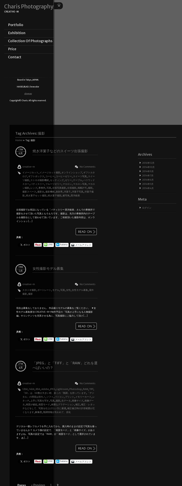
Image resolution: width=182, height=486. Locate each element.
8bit (38, 389)
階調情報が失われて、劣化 (57, 412)
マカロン (67, 184)
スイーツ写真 (80, 176)
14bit (31, 389)
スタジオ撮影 (29, 290)
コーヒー (50, 176)
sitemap (28, 93)
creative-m (28, 166)
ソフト (50, 396)
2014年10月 (148, 167)
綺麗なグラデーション (62, 404)
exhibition (16, 33)
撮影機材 (50, 191)
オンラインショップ (71, 172)
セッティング (57, 180)
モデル (55, 290)
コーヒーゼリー (64, 176)
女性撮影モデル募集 (48, 268)
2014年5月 (147, 184)
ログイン (146, 207)
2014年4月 (148, 188)
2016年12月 (148, 162)
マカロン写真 (80, 184)
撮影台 (40, 191)
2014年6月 (148, 179)
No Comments (87, 166)
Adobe (45, 389)
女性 (68, 290)
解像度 (38, 412)
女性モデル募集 (80, 290)
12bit (25, 389)
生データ (66, 400)
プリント (69, 396)
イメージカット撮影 (50, 172)
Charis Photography (28, 6)
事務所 (42, 187)
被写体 (66, 195)
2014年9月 (148, 171)
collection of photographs (30, 41)
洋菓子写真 (77, 191)
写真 (49, 187)
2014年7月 (147, 175)
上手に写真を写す (39, 400)
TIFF (91, 389)
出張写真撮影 (59, 187)
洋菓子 (67, 191)
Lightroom (62, 389)
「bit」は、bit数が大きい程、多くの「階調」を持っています (54, 392)
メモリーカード (83, 396)
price (12, 49)
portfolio (15, 25)
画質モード (44, 404)
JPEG (52, 389)
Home (18, 140)
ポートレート (44, 290)
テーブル (77, 180)
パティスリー (37, 184)
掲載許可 (82, 187)
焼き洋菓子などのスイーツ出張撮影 (60, 151)
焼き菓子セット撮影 (36, 195)
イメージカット (30, 172)
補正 (77, 404)
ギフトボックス (36, 176)
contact (14, 57)
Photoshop (75, 389)
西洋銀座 (75, 195)
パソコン (59, 396)
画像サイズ (77, 400)
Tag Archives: (30, 133)
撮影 (90, 187)
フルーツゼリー (53, 184)
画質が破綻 (31, 404)
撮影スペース (29, 191)
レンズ (33, 187)
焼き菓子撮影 (54, 195)
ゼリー (68, 180)
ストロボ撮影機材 (39, 180)
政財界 (59, 191)
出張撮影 (71, 187)
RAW (85, 389)
